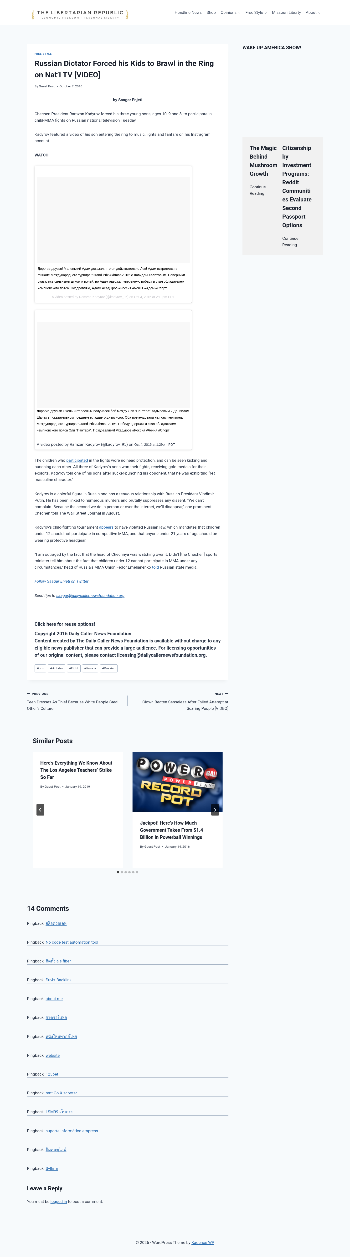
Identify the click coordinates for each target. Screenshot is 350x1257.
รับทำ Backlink (59, 979)
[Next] (215, 810)
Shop (211, 12)
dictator (56, 668)
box (40, 668)
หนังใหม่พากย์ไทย (61, 1036)
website (53, 1055)
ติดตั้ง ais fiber (58, 961)
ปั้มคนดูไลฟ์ (56, 1149)
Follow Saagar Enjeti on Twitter (61, 581)
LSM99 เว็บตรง (59, 1111)
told (155, 567)
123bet (52, 1074)
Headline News (188, 12)
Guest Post (47, 86)
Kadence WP (202, 1242)
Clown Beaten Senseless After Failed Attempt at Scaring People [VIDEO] (180, 700)
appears (106, 527)
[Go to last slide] (40, 810)
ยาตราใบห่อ (56, 1017)
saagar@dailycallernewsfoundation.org (90, 595)
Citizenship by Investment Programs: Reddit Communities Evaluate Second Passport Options (297, 187)
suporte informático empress (72, 1130)
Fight (73, 668)
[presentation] (177, 782)
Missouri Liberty (286, 12)
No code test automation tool (72, 942)
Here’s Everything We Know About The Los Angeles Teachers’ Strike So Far (76, 770)
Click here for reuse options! (65, 624)
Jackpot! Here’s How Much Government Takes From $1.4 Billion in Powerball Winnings (171, 830)
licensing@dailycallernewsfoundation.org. (162, 655)
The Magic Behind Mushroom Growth (264, 161)
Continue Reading (258, 190)
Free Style (43, 53)
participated (77, 460)
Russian (108, 668)
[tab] (118, 872)
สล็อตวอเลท (56, 923)
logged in (59, 1201)
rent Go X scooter (61, 1093)
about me (54, 998)
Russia (90, 668)
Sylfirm (52, 1168)
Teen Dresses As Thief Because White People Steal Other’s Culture (75, 700)
